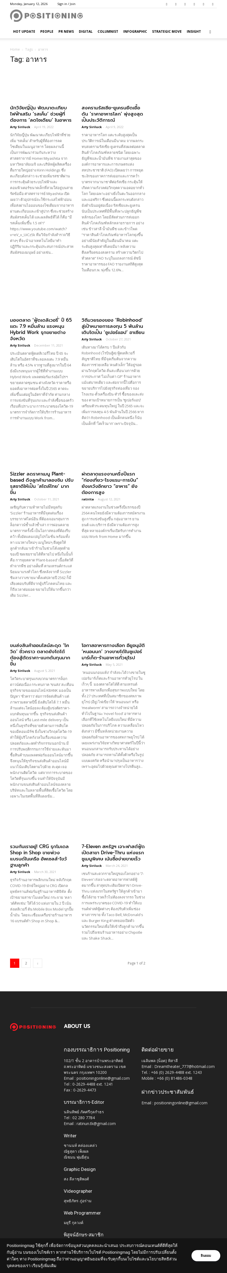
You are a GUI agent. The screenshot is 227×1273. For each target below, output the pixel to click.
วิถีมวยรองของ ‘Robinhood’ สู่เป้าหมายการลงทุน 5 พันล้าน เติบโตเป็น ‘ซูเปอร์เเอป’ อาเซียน (113, 326)
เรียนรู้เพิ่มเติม (44, 1265)
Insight (194, 31)
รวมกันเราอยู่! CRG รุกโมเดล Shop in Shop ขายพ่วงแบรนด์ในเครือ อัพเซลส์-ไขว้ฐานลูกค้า (39, 856)
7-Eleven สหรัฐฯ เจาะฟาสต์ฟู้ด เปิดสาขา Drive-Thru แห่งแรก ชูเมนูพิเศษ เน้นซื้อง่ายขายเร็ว (113, 852)
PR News (66, 31)
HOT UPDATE (24, 31)
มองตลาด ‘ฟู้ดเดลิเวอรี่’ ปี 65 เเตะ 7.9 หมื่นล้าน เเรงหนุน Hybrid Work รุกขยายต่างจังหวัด (41, 329)
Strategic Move (167, 31)
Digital (86, 31)
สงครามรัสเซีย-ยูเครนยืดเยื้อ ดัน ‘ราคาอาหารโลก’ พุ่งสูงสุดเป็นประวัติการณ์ (112, 114)
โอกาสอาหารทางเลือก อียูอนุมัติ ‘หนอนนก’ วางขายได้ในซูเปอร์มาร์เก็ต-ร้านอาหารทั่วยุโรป (113, 651)
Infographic (135, 31)
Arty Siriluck (20, 127)
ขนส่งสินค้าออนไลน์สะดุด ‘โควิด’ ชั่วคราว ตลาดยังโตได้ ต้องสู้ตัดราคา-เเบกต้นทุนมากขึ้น (40, 654)
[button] (210, 31)
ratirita (88, 499)
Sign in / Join (66, 4)
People (46, 31)
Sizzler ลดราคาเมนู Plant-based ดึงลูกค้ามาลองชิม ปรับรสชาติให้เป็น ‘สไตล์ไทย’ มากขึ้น (42, 483)
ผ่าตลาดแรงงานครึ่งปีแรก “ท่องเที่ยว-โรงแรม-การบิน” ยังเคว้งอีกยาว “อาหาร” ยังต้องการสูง (110, 483)
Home (15, 49)
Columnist (108, 31)
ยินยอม (205, 1256)
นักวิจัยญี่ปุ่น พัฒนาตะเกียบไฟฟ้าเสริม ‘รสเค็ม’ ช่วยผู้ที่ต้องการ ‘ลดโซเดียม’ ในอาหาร (41, 114)
